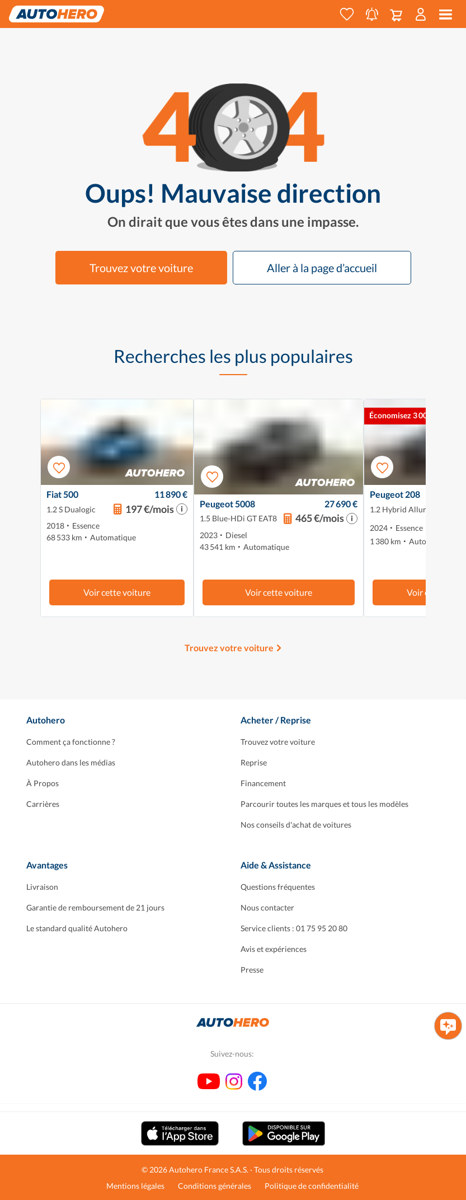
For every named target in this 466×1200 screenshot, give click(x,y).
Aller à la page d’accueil (322, 267)
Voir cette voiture (116, 592)
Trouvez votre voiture (141, 267)
